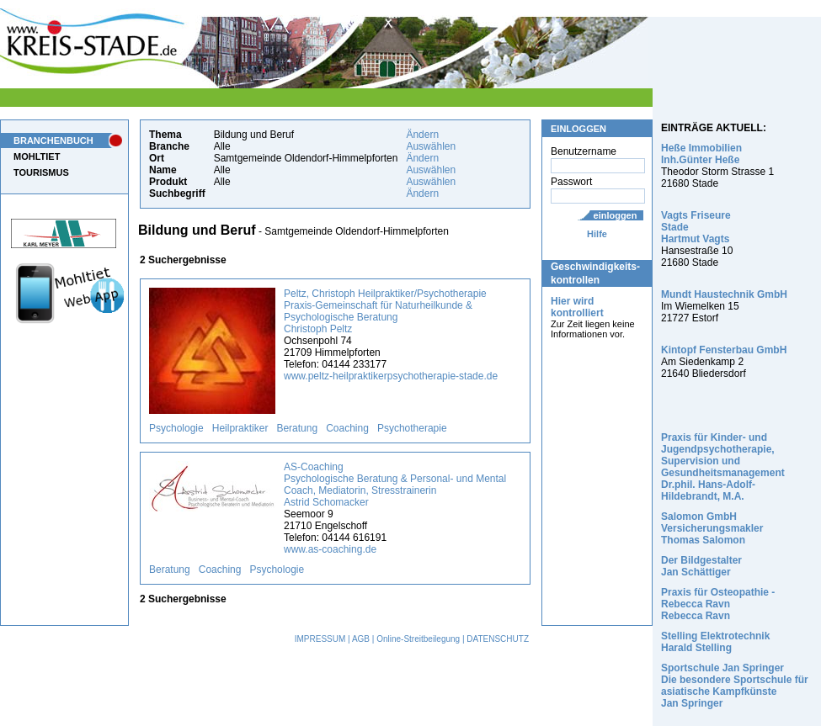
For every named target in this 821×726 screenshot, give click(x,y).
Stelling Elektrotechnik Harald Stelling (715, 642)
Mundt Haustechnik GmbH (724, 294)
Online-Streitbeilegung (418, 639)
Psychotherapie (412, 428)
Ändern (422, 134)
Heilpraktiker (240, 428)
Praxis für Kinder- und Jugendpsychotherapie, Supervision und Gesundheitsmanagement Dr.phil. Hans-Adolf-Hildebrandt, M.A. (723, 467)
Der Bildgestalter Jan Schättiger (701, 566)
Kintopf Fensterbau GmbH (723, 350)
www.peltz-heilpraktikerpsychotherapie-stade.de (391, 376)
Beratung (296, 428)
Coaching (347, 428)
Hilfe (597, 234)
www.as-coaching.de (330, 549)
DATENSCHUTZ (497, 639)
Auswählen (431, 146)
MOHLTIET (36, 156)
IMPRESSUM (320, 639)
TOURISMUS (41, 172)
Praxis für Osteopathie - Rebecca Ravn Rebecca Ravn (718, 604)
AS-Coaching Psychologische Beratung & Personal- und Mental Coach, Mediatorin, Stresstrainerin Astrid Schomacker (395, 484)
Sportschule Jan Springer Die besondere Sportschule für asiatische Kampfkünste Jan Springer (734, 685)
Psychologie (176, 428)
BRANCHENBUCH (53, 140)
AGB (361, 639)
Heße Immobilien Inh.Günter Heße (701, 154)
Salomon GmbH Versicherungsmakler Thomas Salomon (712, 528)
